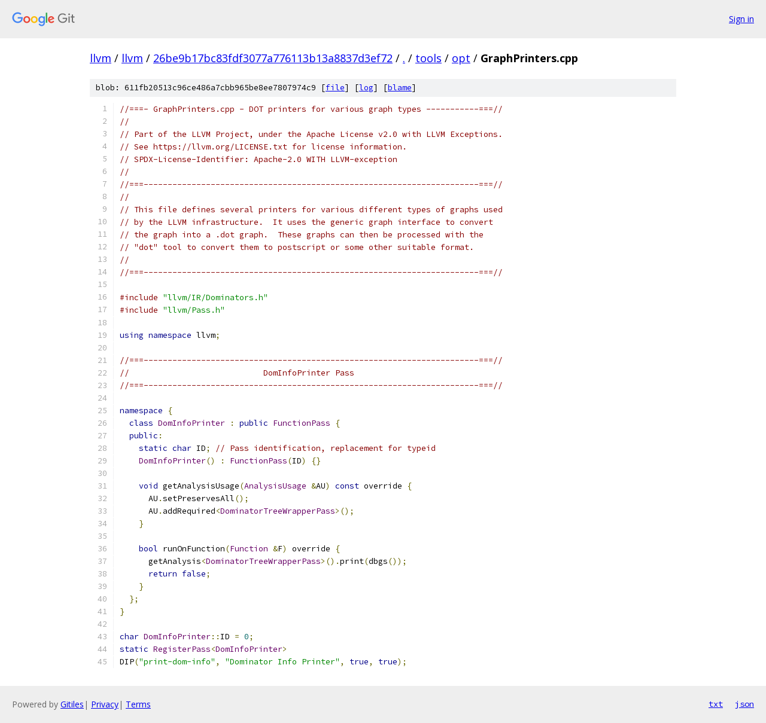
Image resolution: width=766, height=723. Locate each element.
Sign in (741, 19)
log (366, 88)
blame (400, 88)
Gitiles (72, 704)
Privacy (104, 704)
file (335, 88)
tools (428, 58)
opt (461, 58)
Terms (138, 704)
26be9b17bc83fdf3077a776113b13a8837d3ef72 (273, 58)
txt (716, 703)
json (744, 703)
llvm (100, 58)
